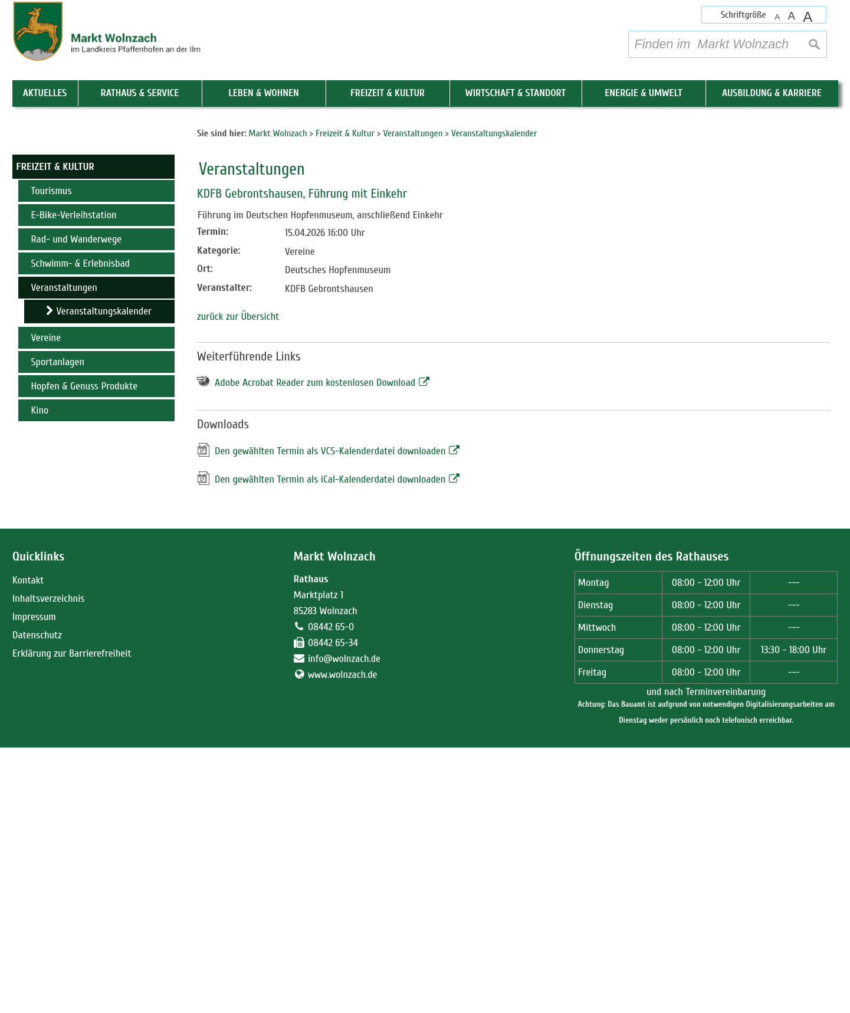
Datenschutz (37, 900)
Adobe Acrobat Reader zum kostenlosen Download (315, 648)
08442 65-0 (331, 892)
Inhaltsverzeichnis (48, 864)
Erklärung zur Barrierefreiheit (72, 919)
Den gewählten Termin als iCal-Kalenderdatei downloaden (330, 745)
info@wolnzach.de (344, 924)
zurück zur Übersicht (238, 582)
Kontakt (28, 846)
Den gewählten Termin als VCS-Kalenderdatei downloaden (330, 716)
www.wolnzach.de (343, 940)
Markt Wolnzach (334, 822)
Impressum (34, 882)
